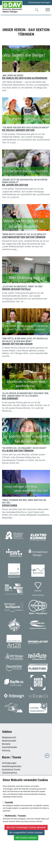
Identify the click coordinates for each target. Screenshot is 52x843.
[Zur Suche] (37, 10)
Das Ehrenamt (10, 398)
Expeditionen (9, 505)
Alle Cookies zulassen (26, 837)
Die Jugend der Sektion (15, 185)
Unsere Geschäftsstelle (16, 289)
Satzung (6, 750)
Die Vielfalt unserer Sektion (18, 130)
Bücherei (6, 744)
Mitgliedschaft (9, 737)
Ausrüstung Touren (11, 769)
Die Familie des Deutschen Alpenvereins (24, 78)
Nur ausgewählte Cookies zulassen (26, 832)
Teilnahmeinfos (9, 772)
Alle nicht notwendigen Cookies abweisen (26, 827)
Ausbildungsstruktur (11, 766)
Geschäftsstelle (9, 747)
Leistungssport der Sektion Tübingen (23, 237)
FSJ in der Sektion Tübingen (17, 450)
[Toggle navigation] (47, 10)
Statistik (8, 802)
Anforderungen (9, 763)
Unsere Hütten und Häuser (17, 344)
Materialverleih (9, 740)
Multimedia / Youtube (14, 815)
